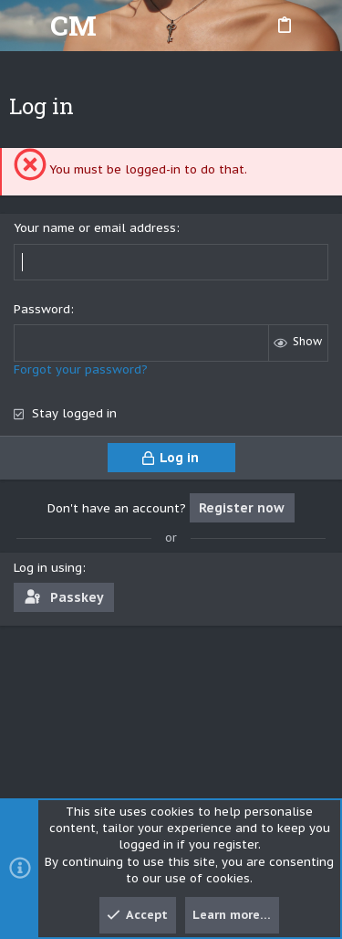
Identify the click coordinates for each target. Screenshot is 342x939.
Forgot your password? (81, 369)
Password (42, 309)
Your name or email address (95, 228)
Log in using (48, 567)
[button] (27, 25)
